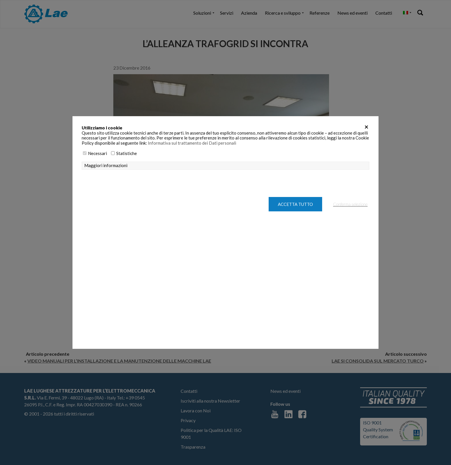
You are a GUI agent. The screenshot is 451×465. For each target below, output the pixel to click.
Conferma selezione (350, 204)
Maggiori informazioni (105, 165)
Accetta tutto (295, 204)
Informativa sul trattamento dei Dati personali (192, 143)
